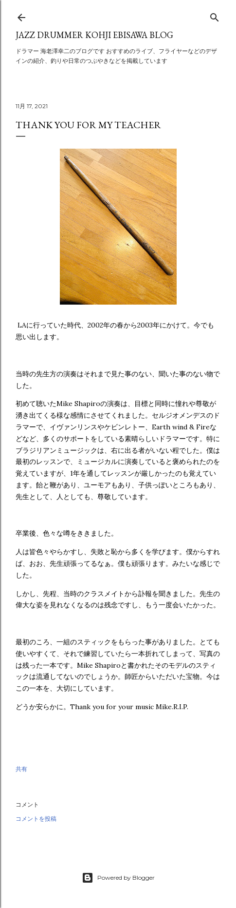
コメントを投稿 (36, 818)
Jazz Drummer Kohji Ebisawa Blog (94, 34)
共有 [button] (21, 769)
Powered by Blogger (118, 878)
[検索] (214, 15)
